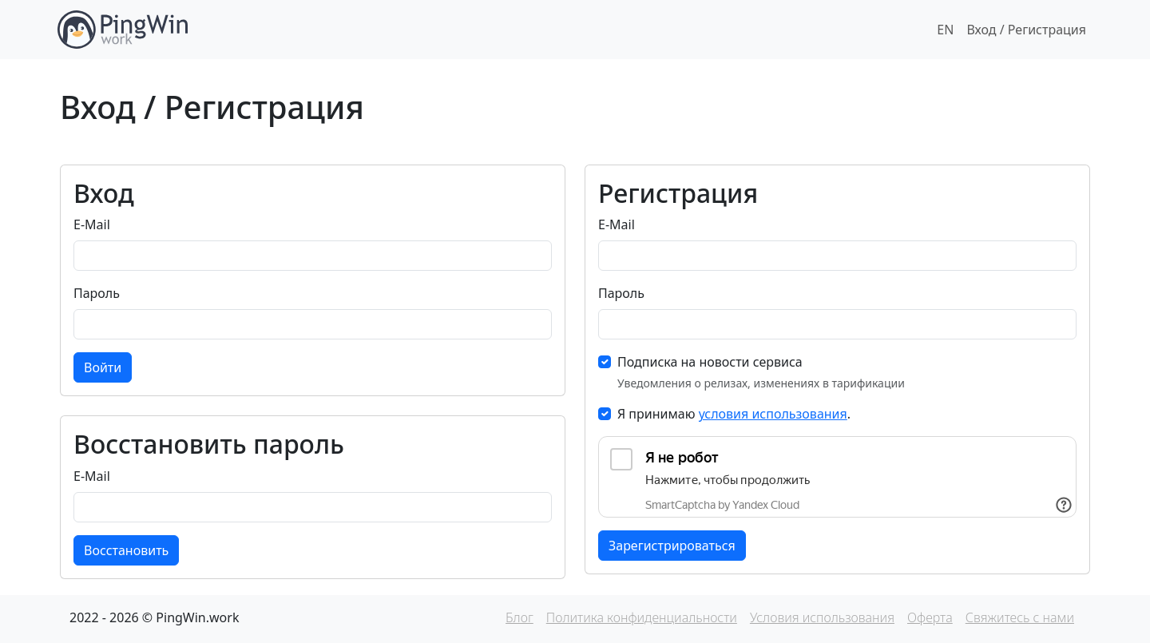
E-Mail (91, 224)
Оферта (930, 617)
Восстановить (126, 550)
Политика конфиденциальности (641, 617)
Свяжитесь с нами (1020, 617)
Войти (102, 367)
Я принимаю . (734, 414)
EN (945, 29)
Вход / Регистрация (1026, 29)
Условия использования (822, 617)
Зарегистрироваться (672, 545)
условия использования (773, 414)
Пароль (96, 293)
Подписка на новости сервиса (710, 362)
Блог (519, 617)
